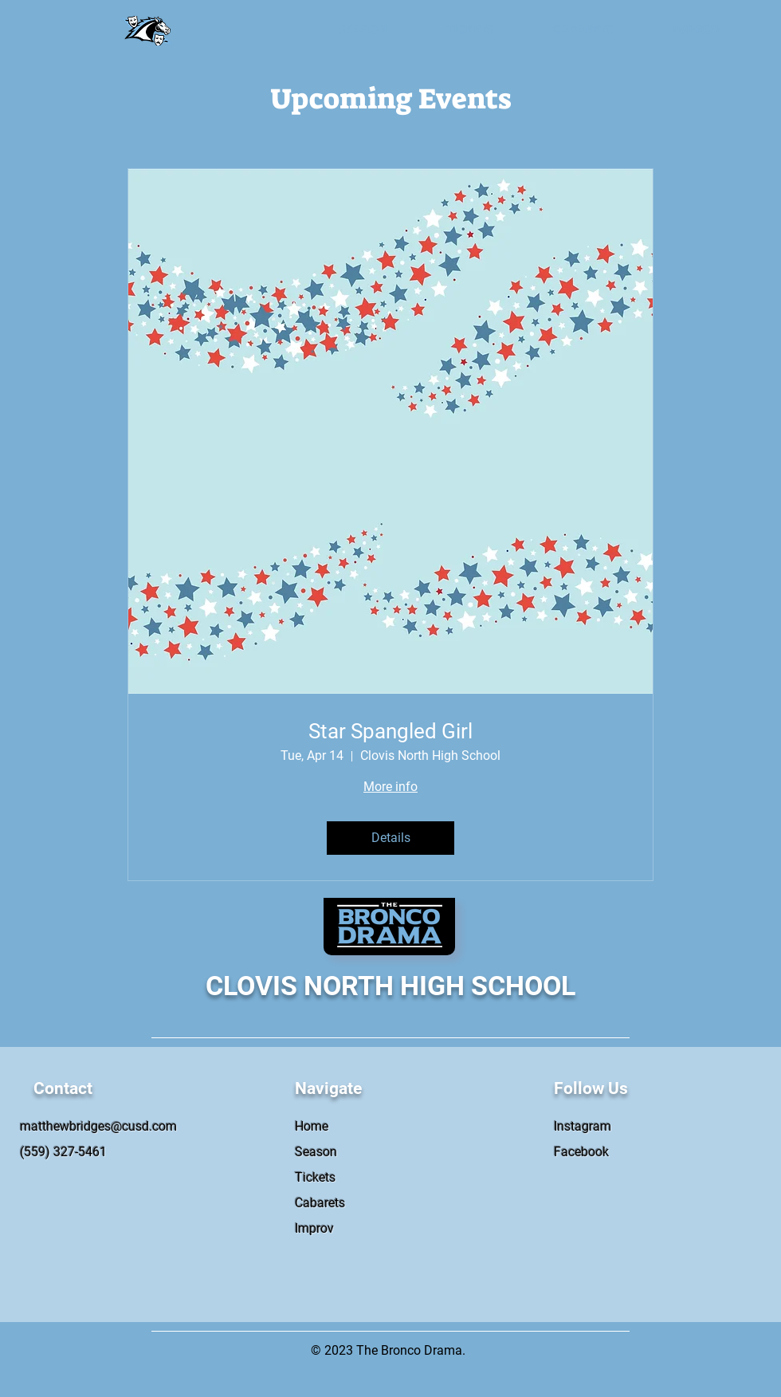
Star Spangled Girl (390, 731)
